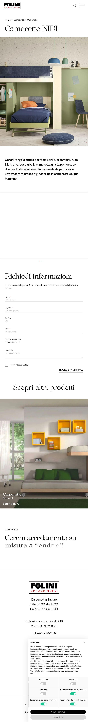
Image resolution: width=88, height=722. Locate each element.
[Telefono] (44, 321)
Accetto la (18, 365)
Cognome (9, 308)
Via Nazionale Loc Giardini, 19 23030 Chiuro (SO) (44, 624)
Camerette (19, 20)
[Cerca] (74, 5)
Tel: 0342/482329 (44, 633)
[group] (44, 225)
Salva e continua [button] (58, 712)
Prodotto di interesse (13, 340)
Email (7, 329)
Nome (8, 297)
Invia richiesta (71, 370)
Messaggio (9, 350)
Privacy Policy (22, 365)
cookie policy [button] (35, 659)
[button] (39, 261)
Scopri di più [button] (58, 717)
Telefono (8, 318)
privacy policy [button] (70, 649)
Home (8, 20)
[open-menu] (82, 5)
